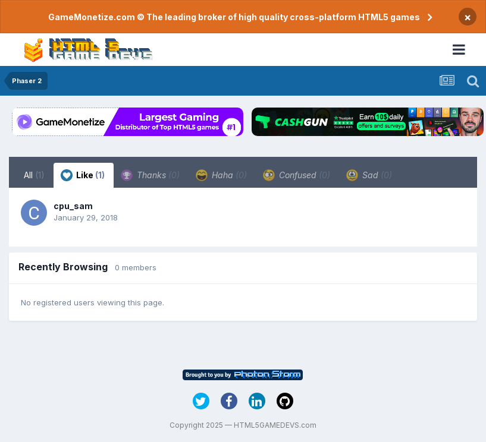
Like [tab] (83, 175)
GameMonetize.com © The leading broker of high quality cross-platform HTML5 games (234, 17)
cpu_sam (73, 206)
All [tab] (34, 175)
